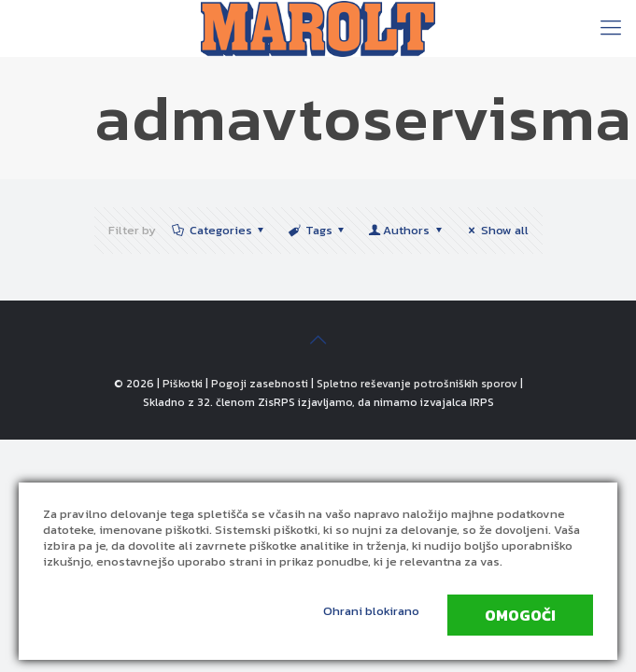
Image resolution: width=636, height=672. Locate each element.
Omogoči (520, 615)
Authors (406, 230)
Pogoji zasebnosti (259, 383)
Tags (317, 230)
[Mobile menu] (611, 28)
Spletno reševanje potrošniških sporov (417, 383)
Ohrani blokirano (371, 611)
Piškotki (183, 383)
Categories (219, 230)
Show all (495, 230)
